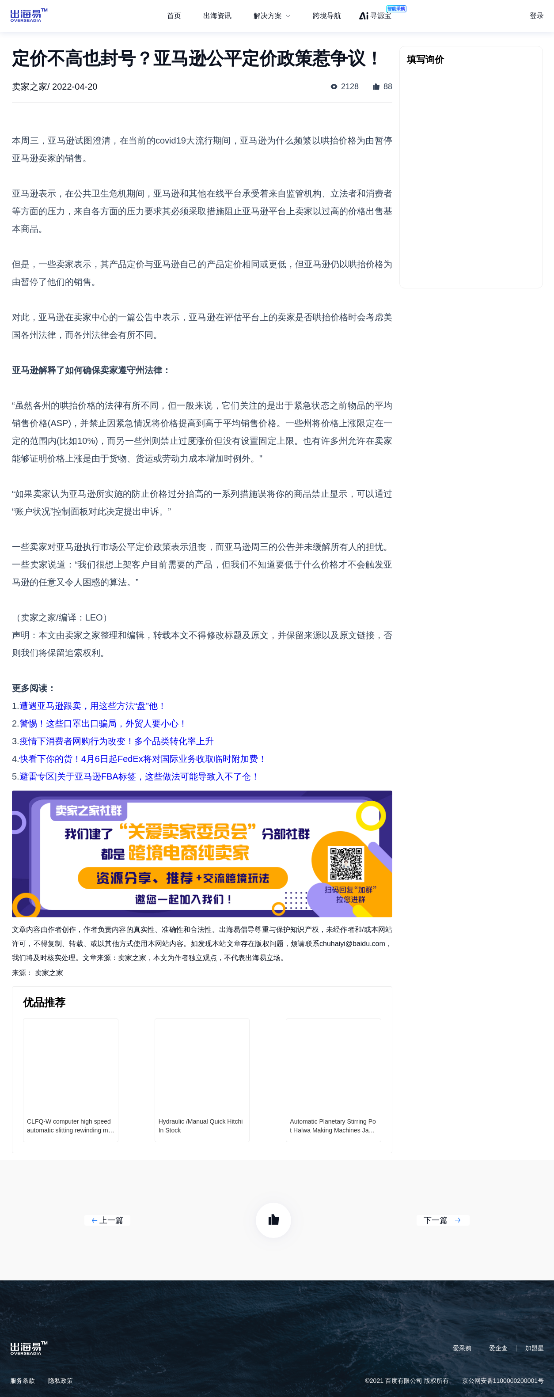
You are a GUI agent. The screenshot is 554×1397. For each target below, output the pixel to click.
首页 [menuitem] (174, 15)
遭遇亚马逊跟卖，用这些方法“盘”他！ (93, 706)
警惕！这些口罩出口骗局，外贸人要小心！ (103, 723)
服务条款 (22, 1380)
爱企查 (498, 1348)
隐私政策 (60, 1380)
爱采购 (462, 1348)
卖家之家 (49, 973)
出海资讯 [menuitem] (217, 15)
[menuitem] (272, 16)
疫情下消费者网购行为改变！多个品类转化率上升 (116, 741)
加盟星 (534, 1348)
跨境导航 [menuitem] (327, 15)
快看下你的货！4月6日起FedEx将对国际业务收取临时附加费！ (143, 759)
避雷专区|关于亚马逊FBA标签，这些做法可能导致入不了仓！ (139, 776)
